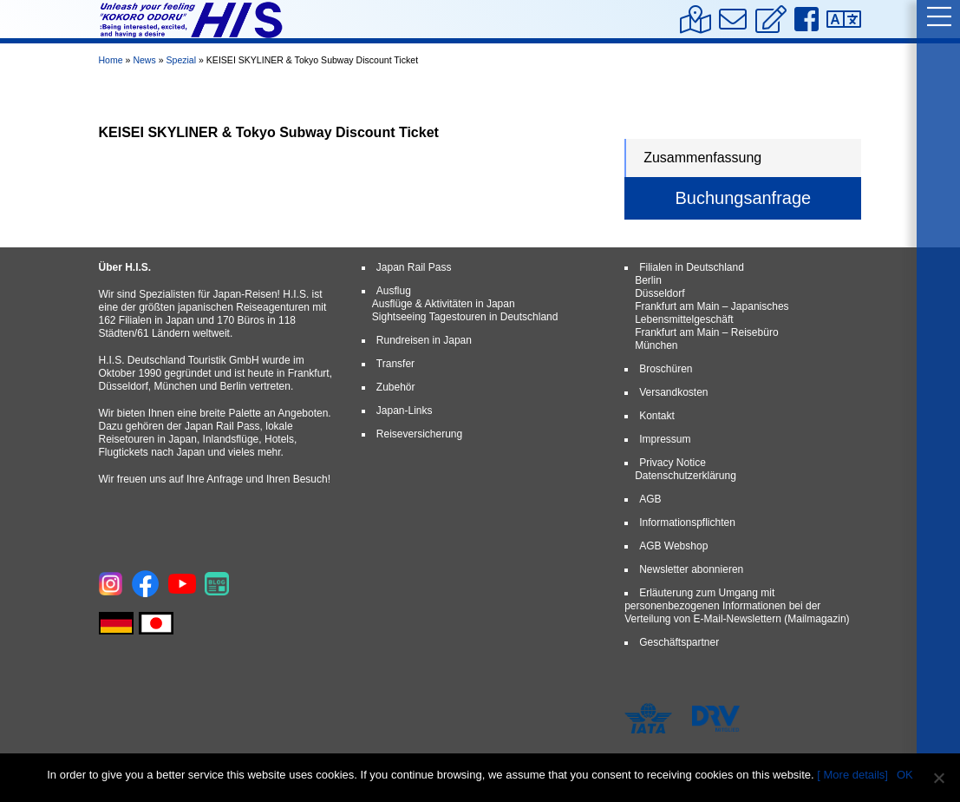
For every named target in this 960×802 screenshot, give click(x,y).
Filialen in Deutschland (691, 267)
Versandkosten (673, 392)
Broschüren (665, 369)
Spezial (181, 60)
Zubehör (395, 387)
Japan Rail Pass (414, 267)
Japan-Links (404, 410)
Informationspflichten (687, 522)
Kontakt (657, 416)
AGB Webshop (673, 546)
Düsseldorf (659, 293)
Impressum (664, 439)
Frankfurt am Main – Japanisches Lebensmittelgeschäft (711, 312)
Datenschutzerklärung (685, 476)
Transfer (395, 364)
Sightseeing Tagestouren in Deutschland (465, 317)
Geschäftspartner (679, 642)
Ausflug (393, 291)
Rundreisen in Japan (424, 340)
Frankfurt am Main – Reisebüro (706, 332)
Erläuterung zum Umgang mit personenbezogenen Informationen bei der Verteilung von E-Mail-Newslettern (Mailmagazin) (736, 606)
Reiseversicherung (419, 434)
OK (905, 774)
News (144, 60)
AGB (650, 499)
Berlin (648, 280)
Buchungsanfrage (743, 197)
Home (111, 60)
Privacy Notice (672, 463)
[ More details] (852, 774)
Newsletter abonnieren (691, 569)
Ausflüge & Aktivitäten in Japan (443, 304)
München (656, 345)
